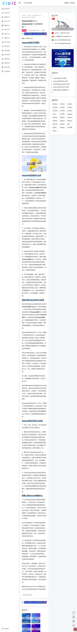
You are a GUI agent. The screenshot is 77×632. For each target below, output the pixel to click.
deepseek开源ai (70, 117)
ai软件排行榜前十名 (56, 124)
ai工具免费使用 (56, 107)
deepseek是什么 (27, 595)
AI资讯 (29, 15)
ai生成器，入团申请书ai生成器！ (63, 33)
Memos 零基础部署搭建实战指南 (63, 40)
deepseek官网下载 (56, 120)
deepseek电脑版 (70, 120)
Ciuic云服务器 (56, 130)
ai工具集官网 (70, 110)
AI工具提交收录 (33, 3)
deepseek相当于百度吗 (59, 78)
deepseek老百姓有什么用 (60, 81)
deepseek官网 (63, 127)
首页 (25, 3)
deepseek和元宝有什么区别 (61, 87)
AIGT (68, 124)
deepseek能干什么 (56, 104)
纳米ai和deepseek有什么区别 (61, 84)
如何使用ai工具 (56, 127)
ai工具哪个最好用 (70, 127)
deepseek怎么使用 (63, 120)
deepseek (69, 114)
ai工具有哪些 (63, 104)
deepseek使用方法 (56, 117)
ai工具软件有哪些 (56, 110)
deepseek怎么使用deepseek (63, 117)
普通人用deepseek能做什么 (61, 90)
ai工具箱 (62, 107)
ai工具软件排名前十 (63, 114)
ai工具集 (69, 104)
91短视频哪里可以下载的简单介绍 (63, 36)
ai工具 (54, 114)
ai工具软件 (63, 110)
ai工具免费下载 (70, 107)
